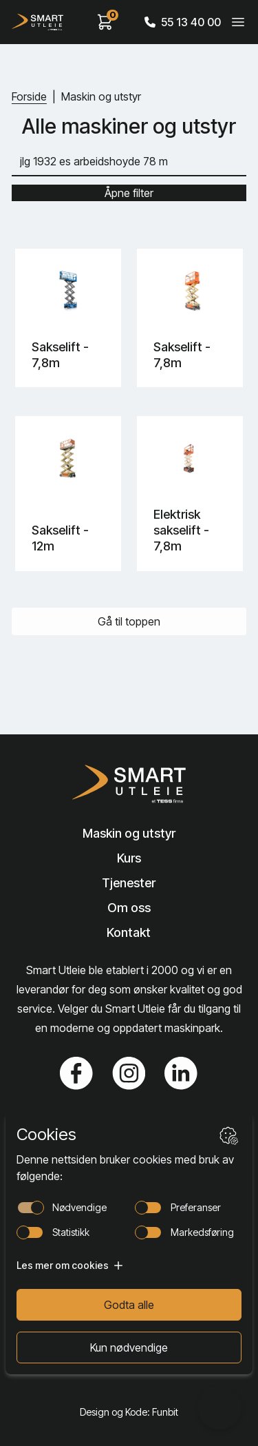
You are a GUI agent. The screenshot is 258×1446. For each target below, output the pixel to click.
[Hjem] (37, 22)
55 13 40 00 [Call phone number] (182, 22)
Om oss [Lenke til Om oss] (129, 907)
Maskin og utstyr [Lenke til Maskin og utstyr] (129, 833)
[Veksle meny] (238, 22)
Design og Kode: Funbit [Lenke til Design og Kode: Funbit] (129, 1412)
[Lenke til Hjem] (128, 784)
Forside (29, 96)
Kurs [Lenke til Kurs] (129, 858)
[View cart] (105, 22)
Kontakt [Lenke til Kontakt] (129, 932)
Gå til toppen (129, 621)
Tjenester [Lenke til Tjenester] (128, 883)
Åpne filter (129, 193)
